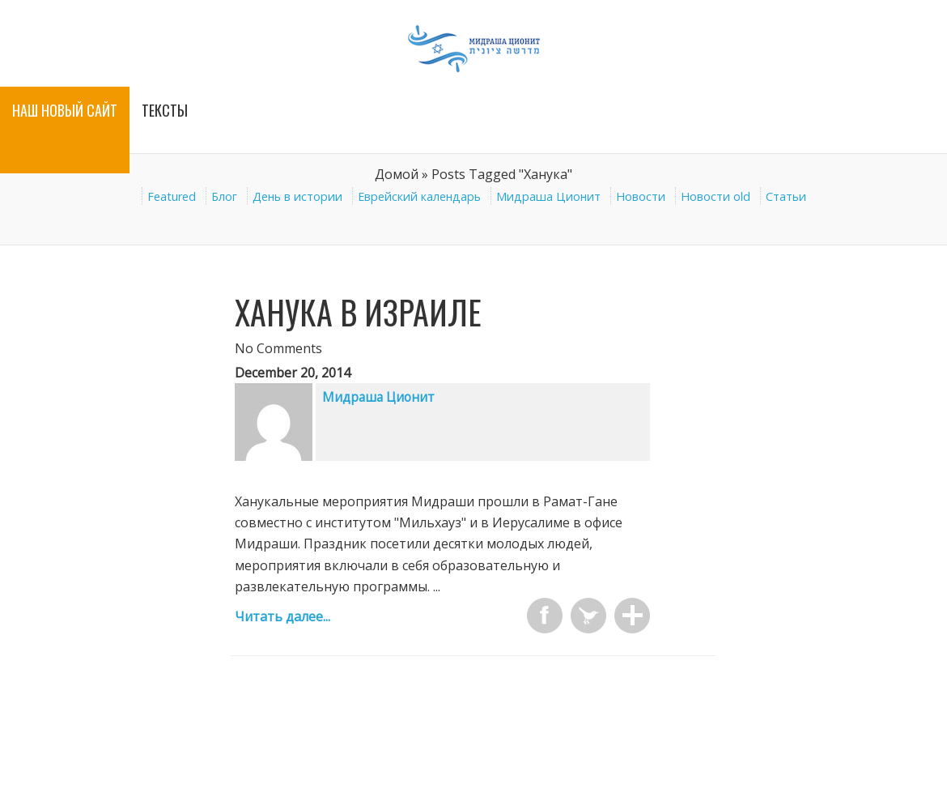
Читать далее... (282, 616)
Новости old (715, 196)
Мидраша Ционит (548, 196)
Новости (640, 196)
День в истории (297, 196)
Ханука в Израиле (358, 312)
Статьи (786, 196)
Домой (396, 174)
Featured (171, 196)
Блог (224, 196)
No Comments (278, 348)
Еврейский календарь (419, 196)
